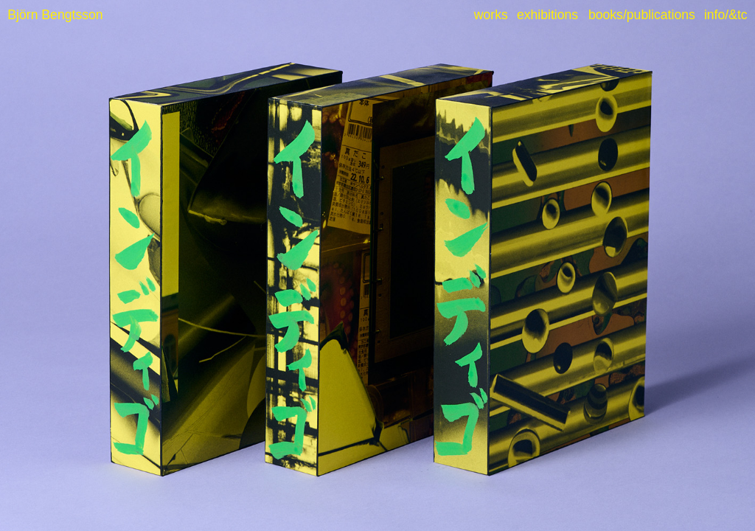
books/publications (641, 14)
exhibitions (547, 14)
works (491, 14)
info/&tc (726, 14)
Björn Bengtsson (54, 14)
